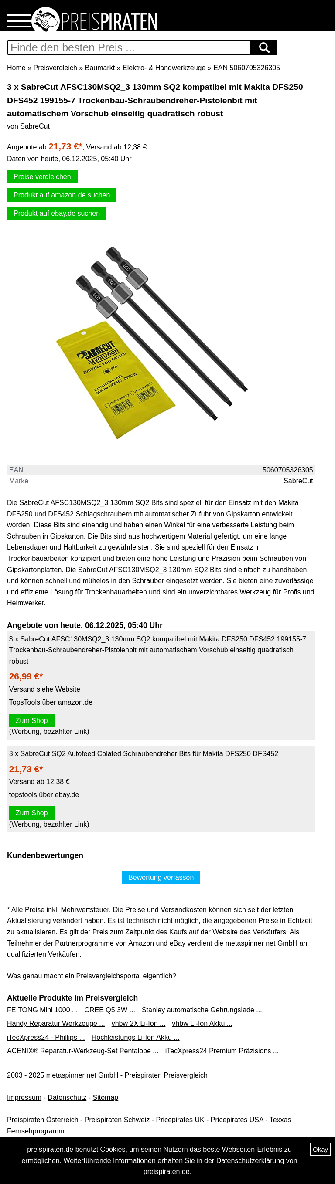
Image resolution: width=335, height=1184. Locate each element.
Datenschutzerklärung (250, 1160)
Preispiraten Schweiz (117, 1119)
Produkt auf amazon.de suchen (62, 195)
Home (16, 67)
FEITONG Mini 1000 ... (42, 1010)
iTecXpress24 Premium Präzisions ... (222, 1051)
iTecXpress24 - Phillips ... (46, 1037)
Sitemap (106, 1097)
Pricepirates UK (180, 1119)
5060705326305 (288, 470)
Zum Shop (32, 720)
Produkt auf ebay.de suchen (57, 213)
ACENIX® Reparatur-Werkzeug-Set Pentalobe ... (83, 1051)
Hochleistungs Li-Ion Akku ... (136, 1037)
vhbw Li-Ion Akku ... (202, 1023)
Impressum (24, 1097)
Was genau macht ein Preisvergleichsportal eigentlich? (91, 976)
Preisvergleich (55, 67)
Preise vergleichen (42, 176)
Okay (320, 1149)
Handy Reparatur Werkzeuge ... (56, 1023)
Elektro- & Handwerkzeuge (164, 67)
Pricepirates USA (237, 1119)
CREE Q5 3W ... (109, 1010)
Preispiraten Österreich (43, 1119)
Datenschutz (67, 1097)
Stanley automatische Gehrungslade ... (202, 1010)
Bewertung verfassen (161, 877)
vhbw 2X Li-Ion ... (139, 1023)
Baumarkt (100, 67)
